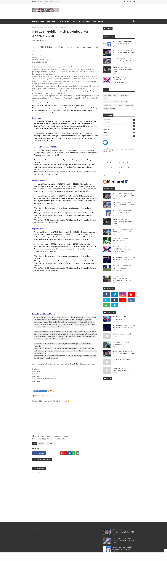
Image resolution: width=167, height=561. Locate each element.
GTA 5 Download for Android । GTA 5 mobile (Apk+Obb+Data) (123, 60)
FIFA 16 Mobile (107, 105)
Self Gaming (36, 40)
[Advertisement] (66, 289)
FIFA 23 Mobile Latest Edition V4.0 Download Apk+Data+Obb (123, 51)
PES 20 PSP (41, 443)
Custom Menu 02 (124, 168)
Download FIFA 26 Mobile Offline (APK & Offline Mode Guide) (122, 69)
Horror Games (119, 129)
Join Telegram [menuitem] (98, 21)
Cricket (106, 98)
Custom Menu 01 (107, 168)
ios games (119, 135)
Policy (104, 175)
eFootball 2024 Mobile (109, 108)
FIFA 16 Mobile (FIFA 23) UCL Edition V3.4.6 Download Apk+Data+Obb (122, 268)
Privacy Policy (54, 2)
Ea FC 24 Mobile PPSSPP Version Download (121, 239)
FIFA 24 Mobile (118, 105)
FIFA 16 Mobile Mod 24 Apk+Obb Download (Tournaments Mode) (124, 258)
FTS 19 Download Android (121, 359)
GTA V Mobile (119, 126)
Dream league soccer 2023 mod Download (115, 102)
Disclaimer (106, 173)
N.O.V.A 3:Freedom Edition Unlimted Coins (122, 343)
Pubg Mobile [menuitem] (76, 21)
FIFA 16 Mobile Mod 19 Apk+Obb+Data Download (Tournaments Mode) (122, 80)
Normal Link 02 (123, 163)
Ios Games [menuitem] (86, 21)
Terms (121, 173)
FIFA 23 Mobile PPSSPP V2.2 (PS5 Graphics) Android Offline (123, 231)
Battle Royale (124, 95)
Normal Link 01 (107, 163)
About (39, 2)
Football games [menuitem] (38, 21)
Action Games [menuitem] (64, 21)
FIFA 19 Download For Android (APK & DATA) (123, 318)
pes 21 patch (40, 27)
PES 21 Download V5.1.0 (44, 396)
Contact (46, 2)
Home (34, 2)
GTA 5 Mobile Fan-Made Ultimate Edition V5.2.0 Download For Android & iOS (122, 279)
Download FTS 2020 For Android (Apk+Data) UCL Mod (123, 369)
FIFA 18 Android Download (122, 334)
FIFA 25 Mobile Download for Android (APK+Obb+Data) (122, 43)
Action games (107, 95)
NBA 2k (119, 132)
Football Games (128, 105)
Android (116, 95)
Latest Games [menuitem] (51, 21)
